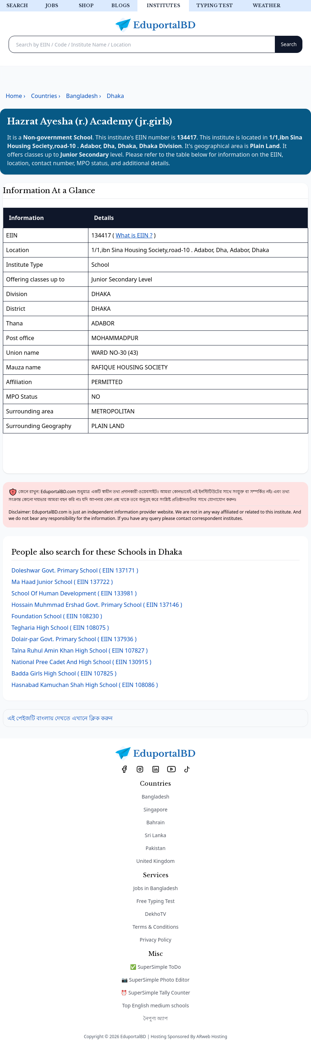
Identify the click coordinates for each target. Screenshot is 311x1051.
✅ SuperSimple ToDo (155, 966)
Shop (86, 5)
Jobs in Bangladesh (155, 888)
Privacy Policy (155, 939)
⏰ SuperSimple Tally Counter (155, 992)
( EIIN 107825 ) (63, 673)
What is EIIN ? (134, 235)
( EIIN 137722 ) (62, 582)
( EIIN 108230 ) (56, 616)
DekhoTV (155, 913)
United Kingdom (155, 861)
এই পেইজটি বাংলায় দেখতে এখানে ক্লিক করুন (60, 718)
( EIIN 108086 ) (84, 685)
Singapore (155, 809)
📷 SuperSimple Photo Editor (156, 979)
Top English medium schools (155, 1005)
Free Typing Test (155, 901)
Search (17, 5)
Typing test (214, 5)
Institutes (163, 5)
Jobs (51, 5)
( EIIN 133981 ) (74, 593)
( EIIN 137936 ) (73, 639)
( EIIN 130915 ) (81, 662)
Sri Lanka (155, 835)
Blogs (120, 5)
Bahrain (155, 822)
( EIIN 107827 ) (79, 650)
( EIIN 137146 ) (96, 605)
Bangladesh (156, 796)
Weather (266, 5)
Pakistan (156, 848)
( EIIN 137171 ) (74, 570)
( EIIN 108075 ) (60, 628)
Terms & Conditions (155, 926)
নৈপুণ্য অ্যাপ (155, 1018)
